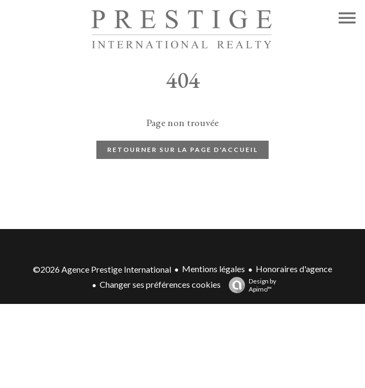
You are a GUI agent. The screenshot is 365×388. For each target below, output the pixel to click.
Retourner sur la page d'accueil (182, 150)
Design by (249, 285)
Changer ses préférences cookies (160, 284)
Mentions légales (213, 269)
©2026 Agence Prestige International (102, 269)
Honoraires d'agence (294, 269)
